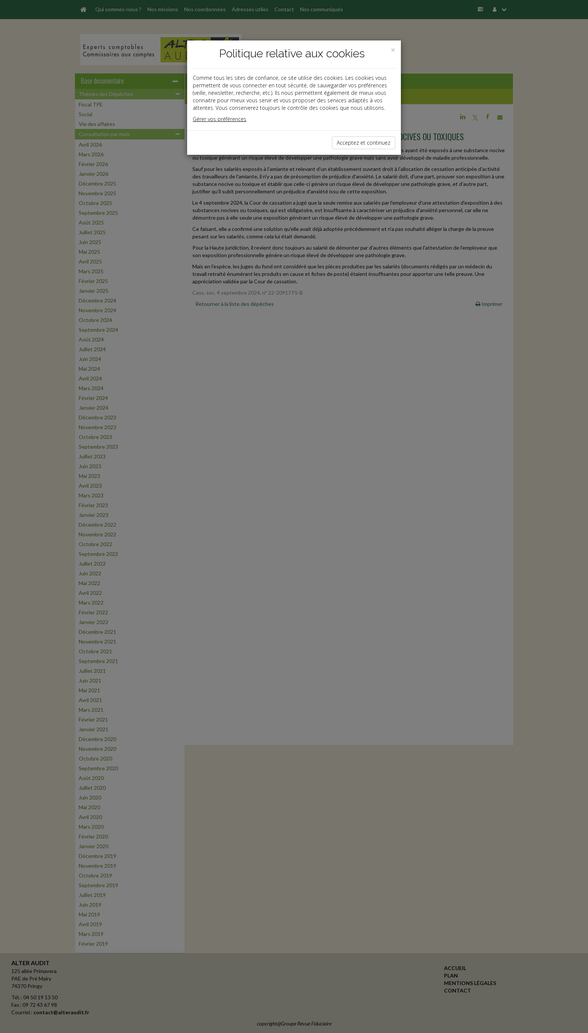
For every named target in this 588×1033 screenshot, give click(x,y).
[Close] (393, 50)
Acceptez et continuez (363, 142)
